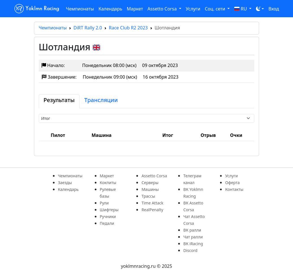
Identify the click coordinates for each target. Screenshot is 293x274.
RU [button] (241, 9)
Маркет (135, 9)
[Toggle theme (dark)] (260, 8)
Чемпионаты (80, 9)
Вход (273, 9)
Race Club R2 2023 (128, 28)
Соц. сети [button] (215, 9)
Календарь (110, 9)
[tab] (59, 101)
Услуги (193, 9)
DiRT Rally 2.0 (88, 28)
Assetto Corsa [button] (163, 9)
